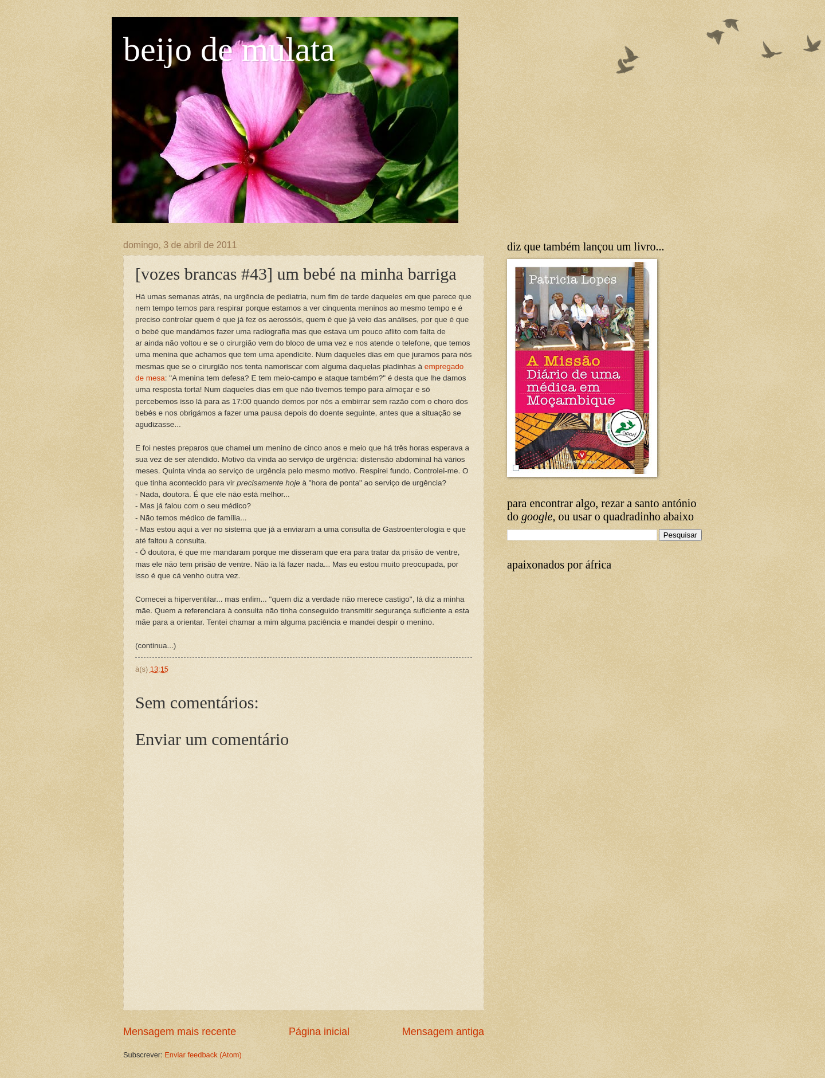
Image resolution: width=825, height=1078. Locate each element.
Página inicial (319, 1031)
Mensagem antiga (443, 1031)
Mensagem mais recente (179, 1031)
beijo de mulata (229, 49)
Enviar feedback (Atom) (203, 1054)
